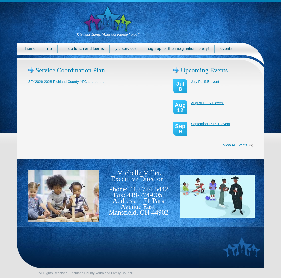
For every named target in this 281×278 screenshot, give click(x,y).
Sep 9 (180, 129)
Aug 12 (180, 107)
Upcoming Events (204, 70)
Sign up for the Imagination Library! (178, 48)
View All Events (235, 145)
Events (226, 48)
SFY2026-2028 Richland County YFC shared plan (67, 82)
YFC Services (126, 48)
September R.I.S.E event (210, 124)
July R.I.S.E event (205, 82)
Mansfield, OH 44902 (138, 212)
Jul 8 (180, 86)
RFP (49, 48)
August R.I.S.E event (207, 103)
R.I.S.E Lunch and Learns (83, 48)
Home (30, 48)
